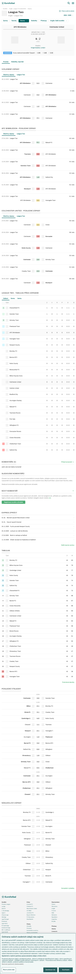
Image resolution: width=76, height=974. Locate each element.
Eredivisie (4, 921)
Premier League (6, 904)
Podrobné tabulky (68, 682)
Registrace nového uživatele (13, 502)
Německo (54, 915)
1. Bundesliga (5, 910)
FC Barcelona (30, 917)
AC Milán (29, 910)
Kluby (28, 902)
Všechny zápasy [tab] (8, 74)
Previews (29, 928)
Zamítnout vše (50, 970)
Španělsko (54, 917)
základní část (35, 32)
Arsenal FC (30, 904)
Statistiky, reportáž (17, 62)
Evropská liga (5, 925)
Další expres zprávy (67, 545)
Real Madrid (30, 919)
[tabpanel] (38, 100)
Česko (53, 904)
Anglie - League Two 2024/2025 (17, 8)
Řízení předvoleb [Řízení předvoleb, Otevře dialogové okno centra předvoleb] (9, 970)
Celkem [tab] (5, 298)
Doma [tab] (13, 298)
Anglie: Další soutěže (58, 20)
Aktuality (29, 926)
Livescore (54, 931)
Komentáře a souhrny (32, 930)
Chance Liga (5, 915)
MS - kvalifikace (6, 930)
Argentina (54, 919)
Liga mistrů (4, 923)
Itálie (53, 912)
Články (29, 924)
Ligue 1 (3, 912)
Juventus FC (30, 912)
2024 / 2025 (68, 15)
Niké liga (4, 917)
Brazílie (54, 921)
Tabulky (14, 20)
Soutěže (5, 8)
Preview (6, 62)
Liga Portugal (5, 919)
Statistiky (34, 20)
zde (50, 498)
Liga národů (5, 932)
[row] (38, 82)
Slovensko (54, 906)
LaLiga (3, 906)
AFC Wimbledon (20, 27)
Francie (54, 910)
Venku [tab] (19, 298)
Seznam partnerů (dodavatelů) (13, 964)
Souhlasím (65, 970)
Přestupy (44, 20)
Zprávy (5, 20)
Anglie (53, 908)
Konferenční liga (6, 927)
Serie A (4, 908)
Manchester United (32, 908)
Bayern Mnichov (31, 915)
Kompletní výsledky (67, 888)
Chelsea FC (30, 906)
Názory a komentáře (32, 932)
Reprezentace (55, 902)
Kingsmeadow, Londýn (38, 48)
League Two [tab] (21, 74)
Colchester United (57, 27)
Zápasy (30, 8)
